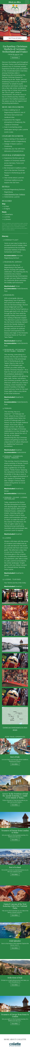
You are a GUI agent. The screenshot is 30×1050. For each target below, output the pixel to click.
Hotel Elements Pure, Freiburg (14, 194)
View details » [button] (15, 764)
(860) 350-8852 (15, 2)
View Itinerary (15, 57)
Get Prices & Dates (15, 38)
